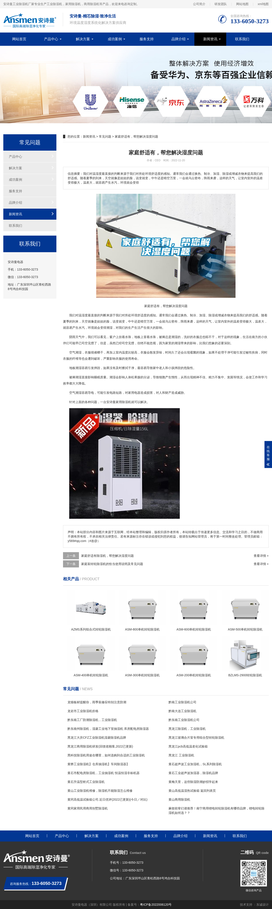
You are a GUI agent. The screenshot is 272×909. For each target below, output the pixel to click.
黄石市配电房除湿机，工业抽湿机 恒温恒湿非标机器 (103, 773)
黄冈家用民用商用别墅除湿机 (87, 808)
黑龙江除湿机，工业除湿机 (187, 728)
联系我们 (242, 39)
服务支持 (147, 39)
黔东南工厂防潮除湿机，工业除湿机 (92, 720)
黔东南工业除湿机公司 (184, 720)
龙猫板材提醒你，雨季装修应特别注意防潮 (96, 702)
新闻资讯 (210, 39)
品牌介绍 (178, 39)
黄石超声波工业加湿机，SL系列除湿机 (195, 764)
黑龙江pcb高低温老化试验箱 (188, 746)
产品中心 (51, 39)
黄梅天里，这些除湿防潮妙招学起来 (193, 782)
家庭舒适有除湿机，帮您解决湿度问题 (107, 555)
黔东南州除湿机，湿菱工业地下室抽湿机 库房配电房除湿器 (108, 728)
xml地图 (263, 4)
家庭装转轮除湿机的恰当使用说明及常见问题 (112, 564)
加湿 (202, 315)
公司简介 (199, 4)
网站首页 (19, 39)
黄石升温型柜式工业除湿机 (86, 782)
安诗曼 (111, 402)
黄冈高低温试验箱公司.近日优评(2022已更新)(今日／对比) (107, 799)
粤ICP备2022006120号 (156, 904)
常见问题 (105, 136)
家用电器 (134, 392)
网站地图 (242, 4)
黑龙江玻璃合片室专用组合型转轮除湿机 (196, 737)
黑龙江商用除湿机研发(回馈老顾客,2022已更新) (100, 746)
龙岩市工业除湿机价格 (82, 711)
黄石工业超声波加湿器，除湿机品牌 (193, 773)
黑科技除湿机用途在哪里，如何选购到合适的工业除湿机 (106, 755)
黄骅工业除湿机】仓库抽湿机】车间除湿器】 (98, 764)
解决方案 (83, 39)
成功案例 (115, 39)
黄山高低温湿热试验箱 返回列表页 (192, 790)
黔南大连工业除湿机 (182, 711)
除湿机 (126, 402)
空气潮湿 (75, 352)
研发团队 (221, 4)
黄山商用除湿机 (179, 799)
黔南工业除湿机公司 (182, 702)
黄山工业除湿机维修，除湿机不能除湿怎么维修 (99, 790)
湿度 (85, 315)
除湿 (212, 315)
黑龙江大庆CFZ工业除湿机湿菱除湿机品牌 (96, 737)
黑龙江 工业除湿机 (181, 755)
